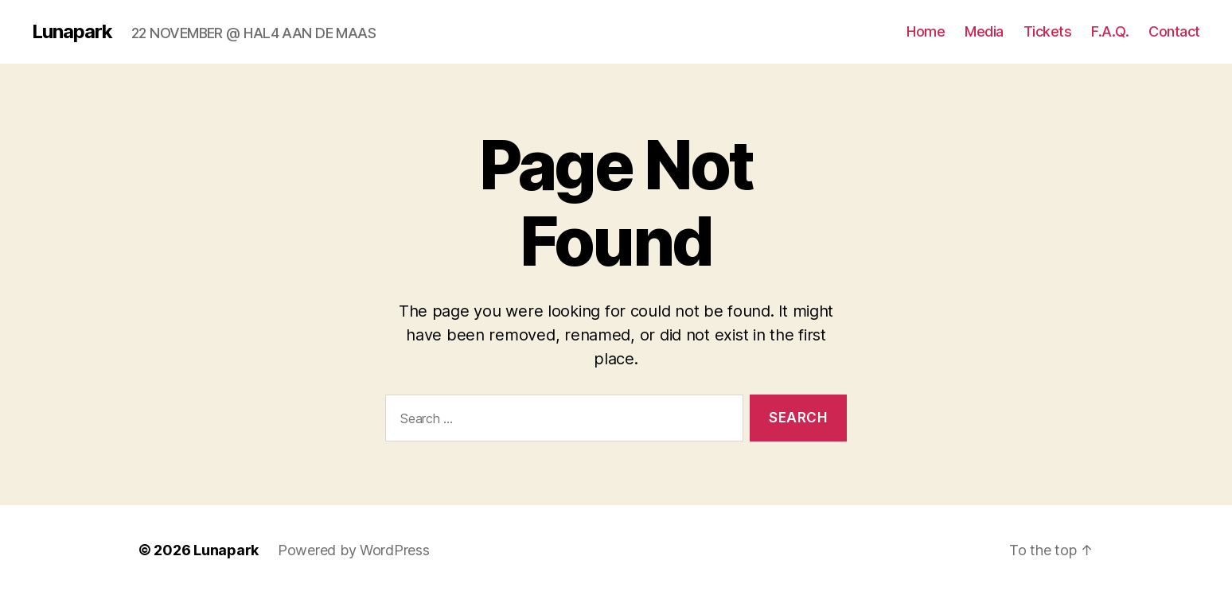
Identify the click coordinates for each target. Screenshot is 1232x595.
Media (984, 31)
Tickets (1047, 31)
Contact (1174, 31)
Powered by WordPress (354, 550)
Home (925, 31)
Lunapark (72, 31)
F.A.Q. (1110, 31)
